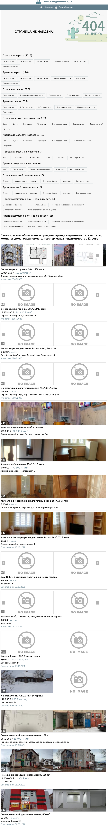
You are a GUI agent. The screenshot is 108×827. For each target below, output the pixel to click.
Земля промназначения (40, 158)
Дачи (15, 124)
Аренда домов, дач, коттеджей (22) (24, 135)
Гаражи (6, 181)
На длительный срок (62, 78)
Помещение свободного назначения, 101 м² (25, 735)
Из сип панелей (96, 124)
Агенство (60, 158)
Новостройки (80, 62)
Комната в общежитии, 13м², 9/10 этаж (22, 464)
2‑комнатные (25, 62)
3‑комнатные (42, 62)
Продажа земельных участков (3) (22, 152)
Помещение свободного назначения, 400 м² (25, 814)
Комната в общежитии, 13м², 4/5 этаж (22, 428)
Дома (5, 124)
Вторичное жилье (61, 62)
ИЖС (5, 158)
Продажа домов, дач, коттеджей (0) (24, 118)
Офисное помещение (12, 205)
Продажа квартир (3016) (17, 55)
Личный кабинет (64, 7)
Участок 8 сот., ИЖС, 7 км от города (20, 656)
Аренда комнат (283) (15, 101)
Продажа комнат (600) (16, 89)
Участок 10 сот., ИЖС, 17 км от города (22, 696)
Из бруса (7, 129)
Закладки (46, 7)
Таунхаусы (42, 124)
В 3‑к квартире (73, 95)
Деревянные (78, 124)
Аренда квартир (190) (16, 72)
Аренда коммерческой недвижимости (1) (28, 216)
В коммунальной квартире (31, 95)
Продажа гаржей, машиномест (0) (23, 175)
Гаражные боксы (50, 181)
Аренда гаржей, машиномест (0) (22, 187)
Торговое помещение (36, 205)
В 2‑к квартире (55, 95)
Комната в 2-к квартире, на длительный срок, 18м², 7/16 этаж (35, 538)
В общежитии (8, 95)
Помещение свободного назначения (68, 205)
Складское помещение (12, 210)
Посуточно (81, 78)
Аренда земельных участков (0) (21, 163)
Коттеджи (27, 124)
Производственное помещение (42, 210)
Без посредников (10, 66)
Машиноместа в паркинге (26, 181)
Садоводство (18, 158)
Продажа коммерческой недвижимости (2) (29, 199)
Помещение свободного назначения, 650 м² (25, 775)
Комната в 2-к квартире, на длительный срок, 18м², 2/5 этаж (34, 501)
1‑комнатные (8, 62)
